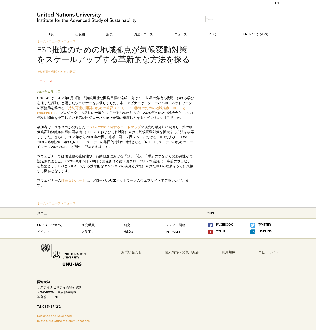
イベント (214, 34)
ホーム (41, 41)
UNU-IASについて (255, 34)
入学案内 (88, 231)
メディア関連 (175, 225)
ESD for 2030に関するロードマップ (113, 127)
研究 (51, 34)
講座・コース (143, 34)
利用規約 (229, 252)
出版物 (80, 34)
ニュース (180, 34)
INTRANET (173, 231)
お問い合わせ (131, 252)
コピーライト (268, 252)
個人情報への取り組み (182, 252)
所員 (109, 34)
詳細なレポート (73, 180)
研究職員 (88, 225)
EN (277, 3)
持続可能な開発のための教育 (56, 72)
